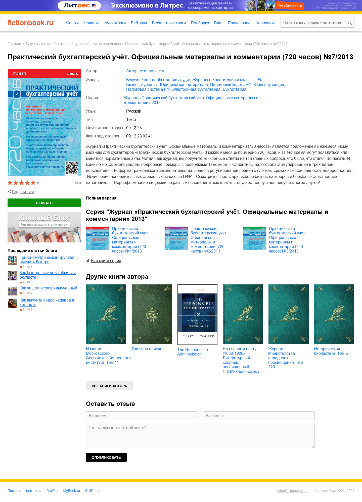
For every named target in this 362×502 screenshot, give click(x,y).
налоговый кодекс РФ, (231, 84)
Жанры (72, 23)
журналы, (201, 80)
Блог (218, 23)
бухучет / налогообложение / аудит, (158, 80)
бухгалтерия (234, 89)
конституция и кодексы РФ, (237, 80)
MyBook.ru (71, 491)
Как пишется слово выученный (48, 288)
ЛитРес (52, 491)
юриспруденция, (269, 84)
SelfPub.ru (93, 491)
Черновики (265, 23)
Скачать (44, 203)
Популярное (239, 23)
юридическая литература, (184, 84)
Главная (14, 44)
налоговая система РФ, (148, 89)
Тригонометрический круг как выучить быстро (47, 259)
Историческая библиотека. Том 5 (331, 351)
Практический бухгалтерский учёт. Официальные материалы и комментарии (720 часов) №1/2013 (130, 239)
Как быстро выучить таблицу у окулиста (48, 275)
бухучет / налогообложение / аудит (54, 44)
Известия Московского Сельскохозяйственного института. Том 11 (108, 356)
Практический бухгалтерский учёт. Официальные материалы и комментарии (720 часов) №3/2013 (287, 239)
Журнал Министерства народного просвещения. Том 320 (285, 358)
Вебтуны (139, 23)
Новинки (92, 23)
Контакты (33, 491)
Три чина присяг (146, 349)
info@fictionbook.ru (292, 491)
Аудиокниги (115, 23)
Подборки (200, 23)
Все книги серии (106, 261)
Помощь (14, 491)
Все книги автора (109, 386)
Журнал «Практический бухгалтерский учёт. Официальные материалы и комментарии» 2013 (190, 100)
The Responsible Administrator (192, 351)
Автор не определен (104, 44)
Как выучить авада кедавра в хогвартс (47, 302)
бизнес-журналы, (142, 84)
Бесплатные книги (169, 23)
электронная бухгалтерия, (196, 89)
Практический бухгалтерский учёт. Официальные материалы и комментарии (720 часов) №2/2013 (209, 239)
